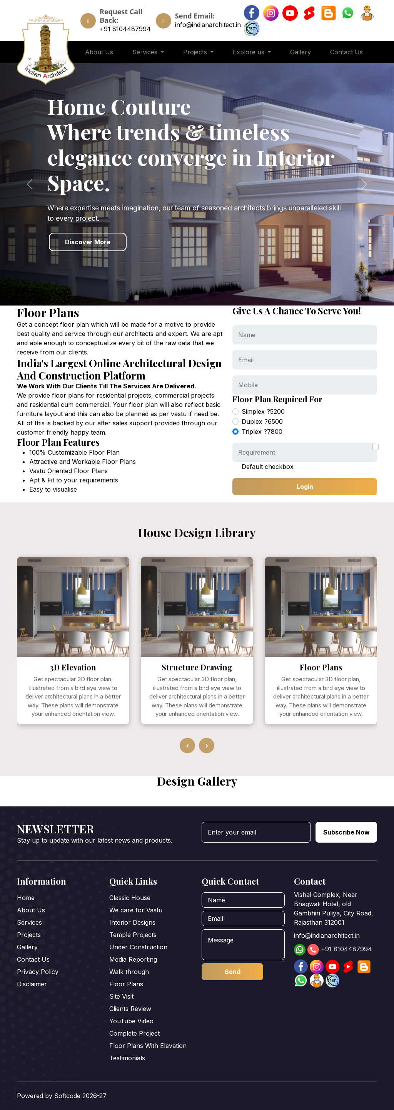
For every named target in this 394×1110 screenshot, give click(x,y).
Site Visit (121, 996)
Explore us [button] (249, 52)
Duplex (262, 421)
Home (26, 898)
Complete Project (134, 1033)
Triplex (262, 431)
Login (305, 486)
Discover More (87, 242)
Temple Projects (133, 935)
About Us (99, 52)
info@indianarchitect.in (208, 25)
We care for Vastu (135, 910)
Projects (29, 935)
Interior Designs (132, 922)
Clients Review (130, 1009)
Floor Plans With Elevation (148, 1046)
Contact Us (346, 52)
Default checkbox (268, 466)
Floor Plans (126, 984)
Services (29, 922)
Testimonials (127, 1058)
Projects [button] (196, 52)
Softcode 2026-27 (80, 1096)
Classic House (129, 898)
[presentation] (187, 766)
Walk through (129, 972)
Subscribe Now (346, 832)
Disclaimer (32, 984)
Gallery (300, 52)
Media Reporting (133, 959)
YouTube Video (131, 1021)
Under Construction (138, 947)
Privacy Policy (37, 972)
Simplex (263, 411)
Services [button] (145, 52)
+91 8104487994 (125, 29)
